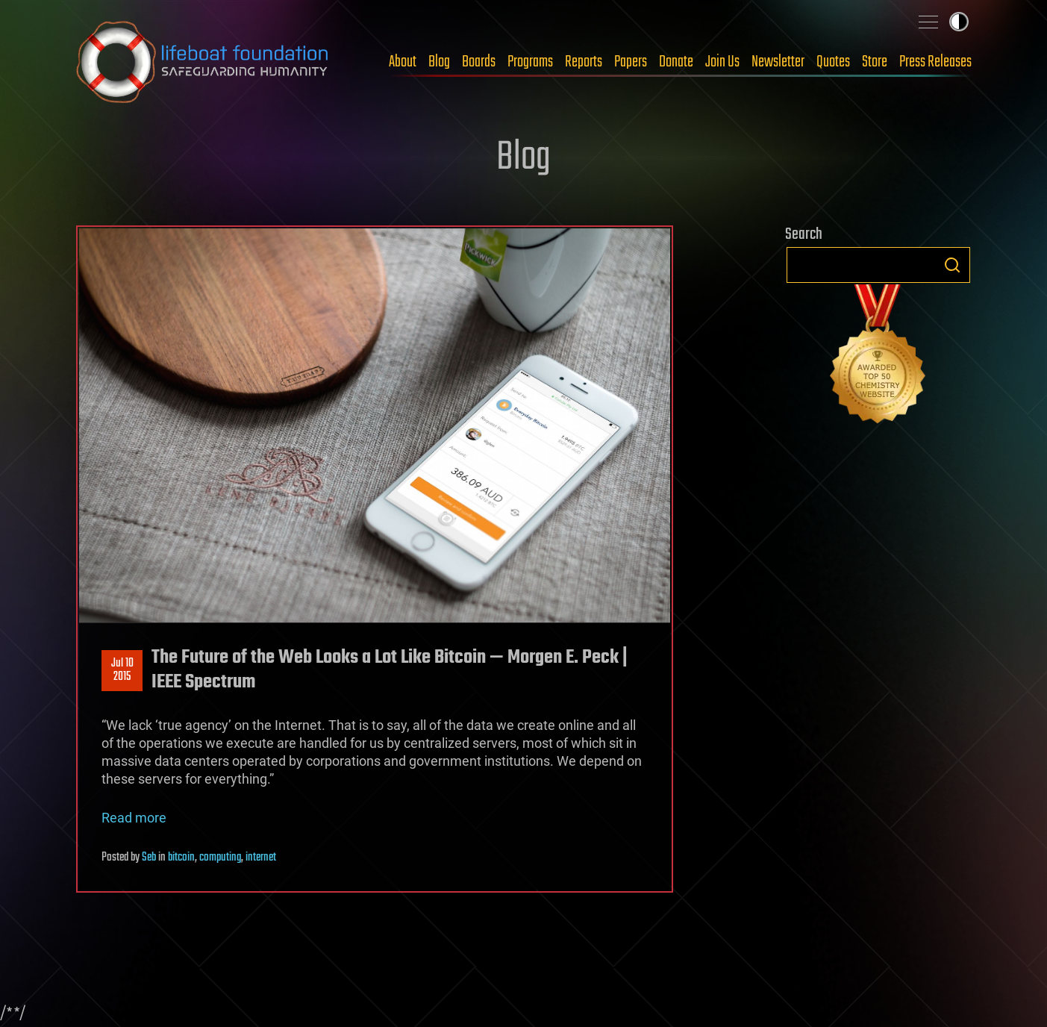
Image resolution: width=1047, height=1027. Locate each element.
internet (261, 857)
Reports (583, 62)
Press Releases (935, 62)
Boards (479, 62)
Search (952, 265)
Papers (630, 62)
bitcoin (181, 857)
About (402, 62)
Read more (133, 817)
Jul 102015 (121, 670)
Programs (530, 62)
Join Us (722, 62)
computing (220, 857)
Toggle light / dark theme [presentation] (959, 21)
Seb (149, 857)
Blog (439, 62)
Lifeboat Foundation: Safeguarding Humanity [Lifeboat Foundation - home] (203, 62)
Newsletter (777, 62)
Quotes (833, 62)
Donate (676, 62)
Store (874, 62)
